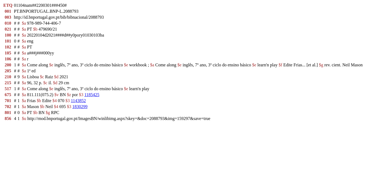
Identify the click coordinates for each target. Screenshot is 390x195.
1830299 (79, 106)
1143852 (78, 100)
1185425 (91, 94)
